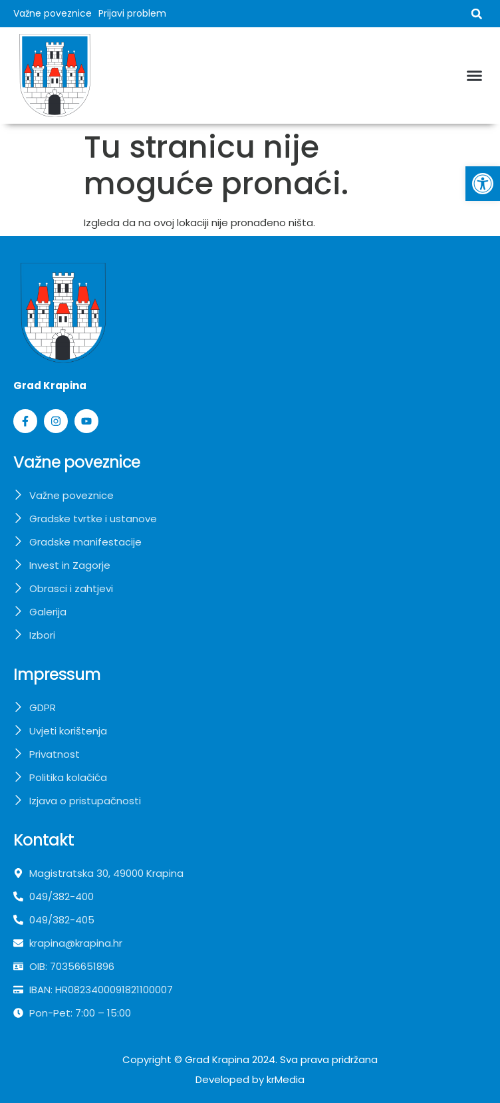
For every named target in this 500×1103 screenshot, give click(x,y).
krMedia (286, 1079)
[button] (477, 14)
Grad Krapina (217, 1059)
